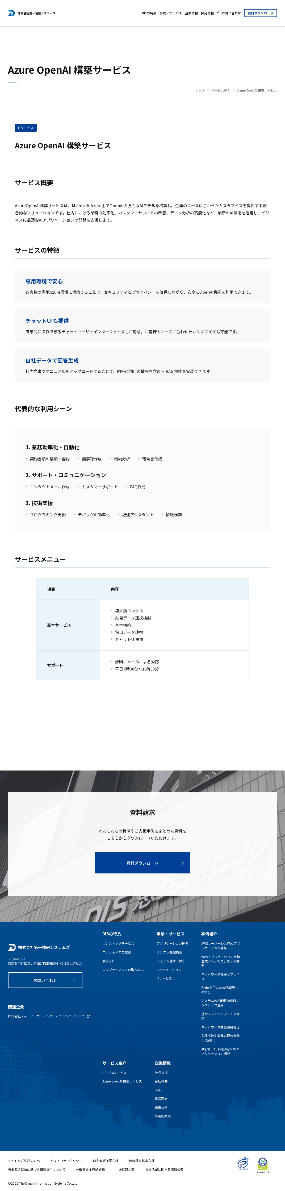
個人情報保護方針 (105, 1160)
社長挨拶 (161, 1073)
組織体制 (161, 1107)
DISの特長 (149, 13)
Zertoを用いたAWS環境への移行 (219, 989)
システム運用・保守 (171, 961)
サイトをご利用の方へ (24, 1160)
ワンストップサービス (118, 943)
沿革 (158, 1090)
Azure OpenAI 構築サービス (122, 1081)
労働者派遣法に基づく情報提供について (36, 1169)
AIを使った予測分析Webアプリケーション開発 (220, 1051)
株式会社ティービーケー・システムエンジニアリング (46, 1016)
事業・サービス (171, 13)
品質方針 (108, 961)
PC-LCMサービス (114, 1073)
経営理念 (161, 1099)
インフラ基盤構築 (169, 952)
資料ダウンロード (260, 13)
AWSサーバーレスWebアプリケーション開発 (220, 945)
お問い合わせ (231, 13)
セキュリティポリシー (66, 1160)
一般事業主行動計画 (90, 1169)
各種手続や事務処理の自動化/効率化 (220, 1038)
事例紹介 (209, 933)
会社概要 (161, 1081)
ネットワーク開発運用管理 (220, 1027)
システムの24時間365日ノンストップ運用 (220, 1002)
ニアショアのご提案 (116, 952)
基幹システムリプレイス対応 (220, 1016)
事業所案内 (163, 1116)
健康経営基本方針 (141, 1160)
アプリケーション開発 (172, 943)
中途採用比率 (125, 1169)
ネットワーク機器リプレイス (220, 976)
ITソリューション (169, 970)
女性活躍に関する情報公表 (164, 1169)
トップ (199, 90)
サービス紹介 (220, 90)
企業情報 (191, 13)
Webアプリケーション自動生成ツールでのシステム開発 (220, 961)
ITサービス (164, 978)
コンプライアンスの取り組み (123, 970)
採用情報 (207, 13)
